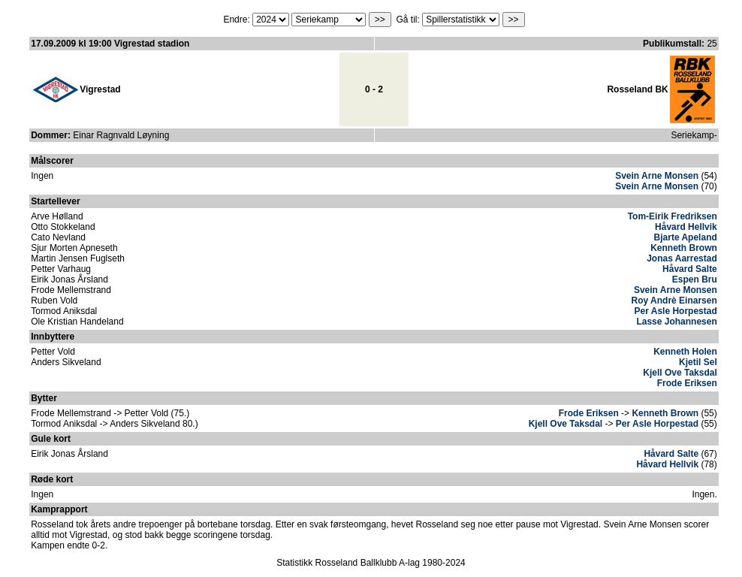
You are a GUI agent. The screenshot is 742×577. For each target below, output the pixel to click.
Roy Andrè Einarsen (674, 300)
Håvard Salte (689, 269)
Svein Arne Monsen (656, 176)
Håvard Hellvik (686, 227)
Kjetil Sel (698, 362)
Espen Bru (694, 279)
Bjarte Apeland (685, 237)
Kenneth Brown (683, 248)
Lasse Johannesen (676, 321)
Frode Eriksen (687, 383)
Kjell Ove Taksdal (680, 372)
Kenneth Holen (685, 351)
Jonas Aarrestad (682, 258)
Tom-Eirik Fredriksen (672, 216)
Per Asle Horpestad (676, 311)
